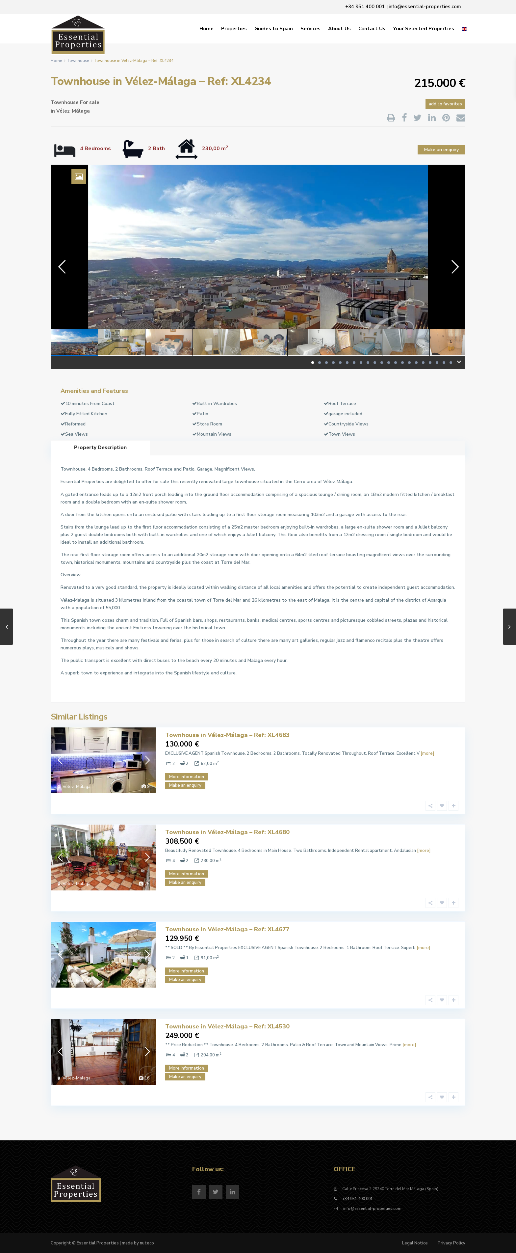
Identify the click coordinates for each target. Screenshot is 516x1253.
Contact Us (371, 28)
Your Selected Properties (423, 28)
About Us (339, 28)
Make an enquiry (441, 150)
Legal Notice (415, 1243)
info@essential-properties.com (371, 1208)
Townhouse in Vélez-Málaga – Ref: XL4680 (227, 832)
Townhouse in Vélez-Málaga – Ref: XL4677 (227, 929)
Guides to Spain (273, 28)
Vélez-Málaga (73, 111)
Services (310, 28)
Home (206, 28)
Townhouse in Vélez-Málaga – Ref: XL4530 (227, 1026)
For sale (89, 102)
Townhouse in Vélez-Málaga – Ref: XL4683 (227, 735)
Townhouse (78, 60)
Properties (234, 28)
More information (186, 777)
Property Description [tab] (100, 447)
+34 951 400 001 (357, 1198)
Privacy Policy (451, 1243)
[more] (427, 753)
